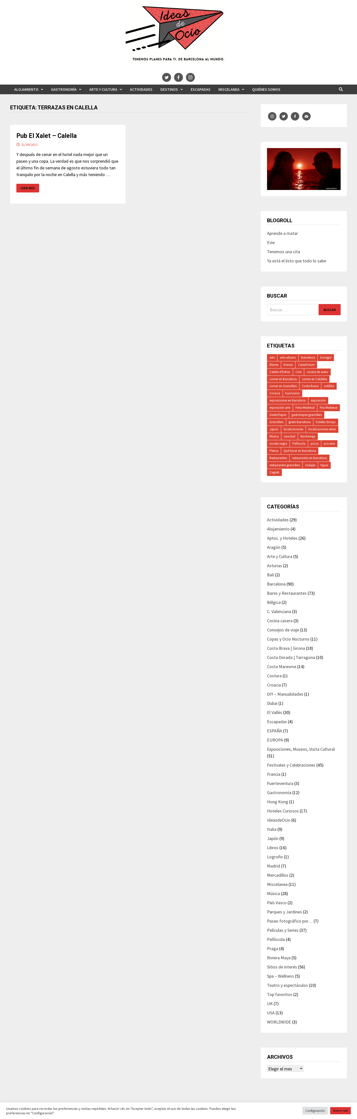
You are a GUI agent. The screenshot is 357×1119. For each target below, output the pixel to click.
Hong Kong (277, 802)
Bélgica (274, 602)
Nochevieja (307, 436)
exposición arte (279, 407)
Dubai (272, 703)
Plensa (273, 451)
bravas (288, 365)
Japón (272, 838)
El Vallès (274, 712)
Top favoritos (279, 994)
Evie (271, 242)
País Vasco (277, 902)
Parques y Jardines (284, 912)
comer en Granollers (283, 386)
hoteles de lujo (326, 422)
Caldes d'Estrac (279, 372)
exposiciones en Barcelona (287, 400)
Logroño (275, 857)
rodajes (310, 465)
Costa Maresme (281, 666)
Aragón (273, 547)
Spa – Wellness (280, 976)
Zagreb (274, 472)
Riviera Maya (279, 958)
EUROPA (275, 740)
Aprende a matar (282, 233)
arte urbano (288, 357)
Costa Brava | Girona (286, 648)
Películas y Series (282, 930)
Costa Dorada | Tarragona (291, 657)
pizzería (329, 443)
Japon (273, 429)
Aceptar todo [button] (340, 1110)
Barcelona (308, 357)
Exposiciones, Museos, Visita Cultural (301, 749)
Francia (273, 774)
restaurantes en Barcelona (309, 458)
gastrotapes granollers (307, 415)
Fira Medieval (328, 407)
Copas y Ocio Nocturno (288, 639)
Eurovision (292, 393)
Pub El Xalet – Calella (46, 135)
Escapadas (200, 89)
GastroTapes (277, 415)
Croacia (274, 393)
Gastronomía (64, 89)
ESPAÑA (274, 731)
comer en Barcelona (283, 379)
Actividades (141, 89)
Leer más (27, 188)
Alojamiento (26, 89)
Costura (274, 676)
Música (274, 436)
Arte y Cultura (103, 89)
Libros (272, 847)
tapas (324, 465)
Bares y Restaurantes (287, 593)
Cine (298, 372)
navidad (289, 436)
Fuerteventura (280, 783)
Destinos (169, 89)
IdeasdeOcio (278, 820)
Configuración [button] (315, 1111)
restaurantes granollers (284, 465)
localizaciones (293, 429)
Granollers (276, 422)
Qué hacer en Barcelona (300, 451)
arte (272, 357)
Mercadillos (277, 875)
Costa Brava (310, 386)
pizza (315, 443)
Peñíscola (298, 443)
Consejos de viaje (283, 630)
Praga (272, 948)
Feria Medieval (305, 407)
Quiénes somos (266, 89)
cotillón (329, 386)
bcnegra (325, 357)
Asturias (274, 565)
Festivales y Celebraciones (291, 765)
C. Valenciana (279, 611)
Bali (270, 575)
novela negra (278, 443)
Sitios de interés (282, 967)
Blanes (273, 365)
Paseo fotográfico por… (290, 921)
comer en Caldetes (314, 379)
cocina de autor (317, 372)
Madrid (273, 866)
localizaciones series (322, 429)
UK (270, 1003)
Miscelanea (228, 89)
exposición (318, 400)
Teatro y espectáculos (287, 985)
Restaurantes (278, 458)
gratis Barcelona (300, 422)
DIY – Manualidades (285, 694)
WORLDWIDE (279, 1022)
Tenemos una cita (283, 251)
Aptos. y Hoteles (282, 538)
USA (271, 1013)
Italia (271, 829)
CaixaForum (306, 365)
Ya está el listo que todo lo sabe (296, 261)
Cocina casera (280, 620)
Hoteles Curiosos (283, 811)
